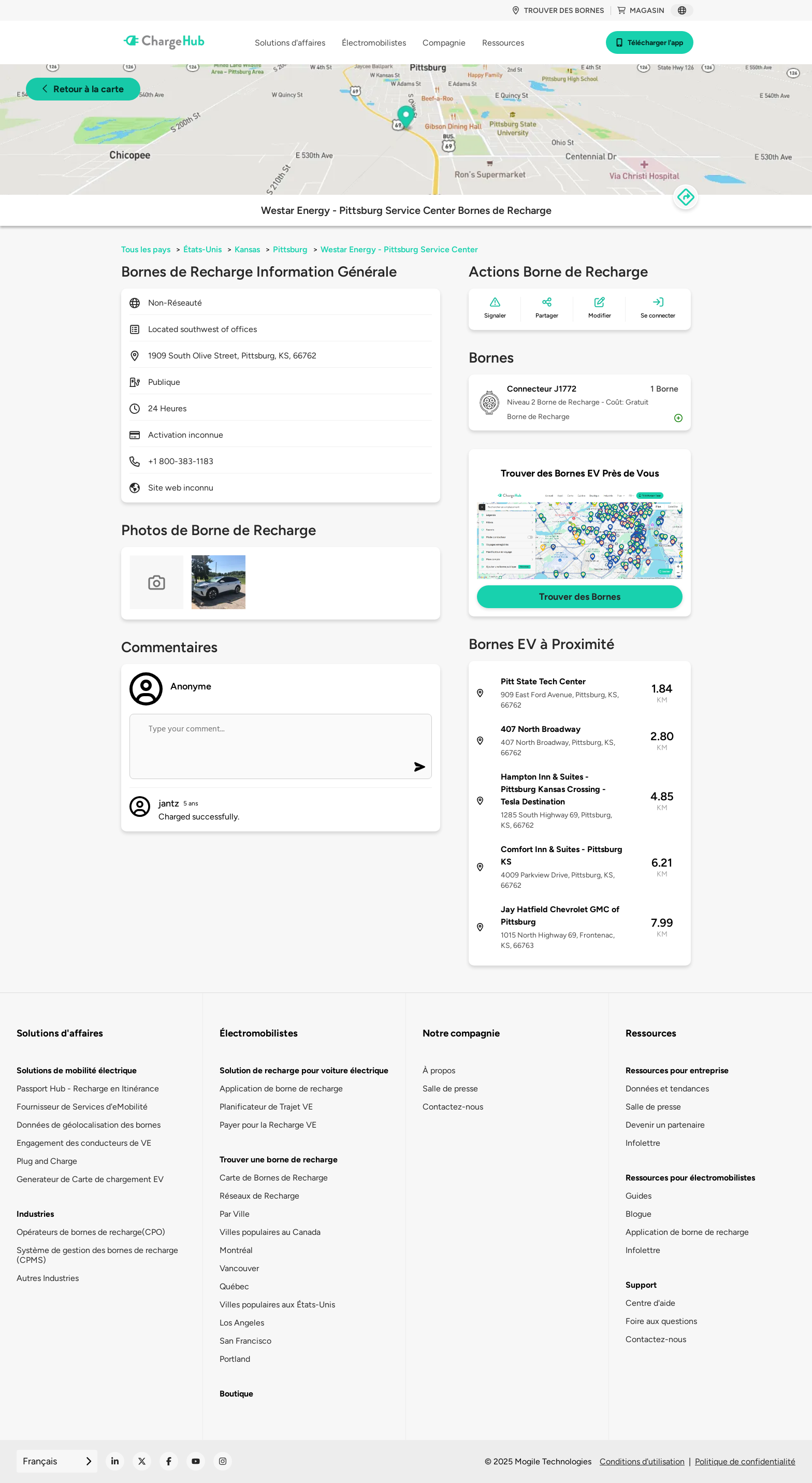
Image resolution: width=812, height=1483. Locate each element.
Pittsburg (290, 249)
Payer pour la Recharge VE (268, 1125)
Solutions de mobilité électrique (77, 1070)
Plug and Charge (47, 1161)
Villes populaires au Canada (270, 1232)
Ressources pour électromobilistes (690, 1178)
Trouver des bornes (558, 10)
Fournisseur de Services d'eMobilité (82, 1107)
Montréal (236, 1250)
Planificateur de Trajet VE (266, 1107)
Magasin (640, 10)
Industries (35, 1214)
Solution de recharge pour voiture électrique (304, 1070)
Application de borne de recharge (281, 1088)
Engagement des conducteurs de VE (84, 1143)
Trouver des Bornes (579, 596)
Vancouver (239, 1268)
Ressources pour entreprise (677, 1070)
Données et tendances (667, 1088)
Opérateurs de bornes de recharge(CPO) (91, 1232)
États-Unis (202, 249)
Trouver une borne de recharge (279, 1159)
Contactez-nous (453, 1107)
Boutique (236, 1394)
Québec (234, 1286)
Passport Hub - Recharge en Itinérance (88, 1088)
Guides (638, 1196)
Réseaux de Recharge (259, 1196)
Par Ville (235, 1214)
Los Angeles (242, 1323)
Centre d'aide (650, 1303)
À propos (439, 1070)
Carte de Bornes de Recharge (274, 1178)
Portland (235, 1359)
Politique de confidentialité (745, 1461)
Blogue (638, 1214)
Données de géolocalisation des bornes (89, 1125)
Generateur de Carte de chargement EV (90, 1179)
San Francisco (245, 1341)
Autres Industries (48, 1278)
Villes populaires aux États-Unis (277, 1304)
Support (641, 1285)
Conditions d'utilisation (642, 1461)
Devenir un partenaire (665, 1125)
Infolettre (643, 1143)
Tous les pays (145, 249)
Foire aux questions (661, 1321)
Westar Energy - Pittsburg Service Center (399, 249)
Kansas (247, 249)
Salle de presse (450, 1088)
